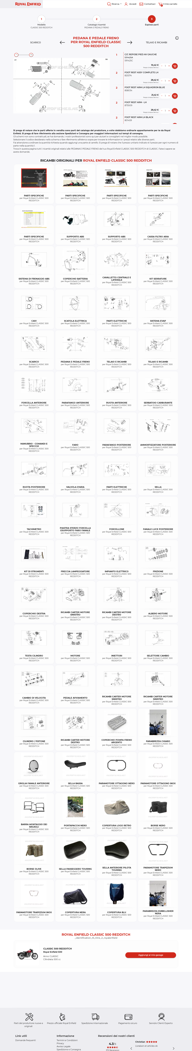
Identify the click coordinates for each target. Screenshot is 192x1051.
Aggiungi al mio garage (150, 955)
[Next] (129, 42)
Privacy (60, 1043)
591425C (129, 60)
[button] (177, 38)
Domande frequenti (25, 1040)
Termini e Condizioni (67, 1040)
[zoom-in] (31, 55)
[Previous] (62, 42)
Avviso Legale (63, 1046)
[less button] (162, 66)
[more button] (169, 66)
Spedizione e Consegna (69, 1049)
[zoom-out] (16, 55)
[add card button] (175, 66)
